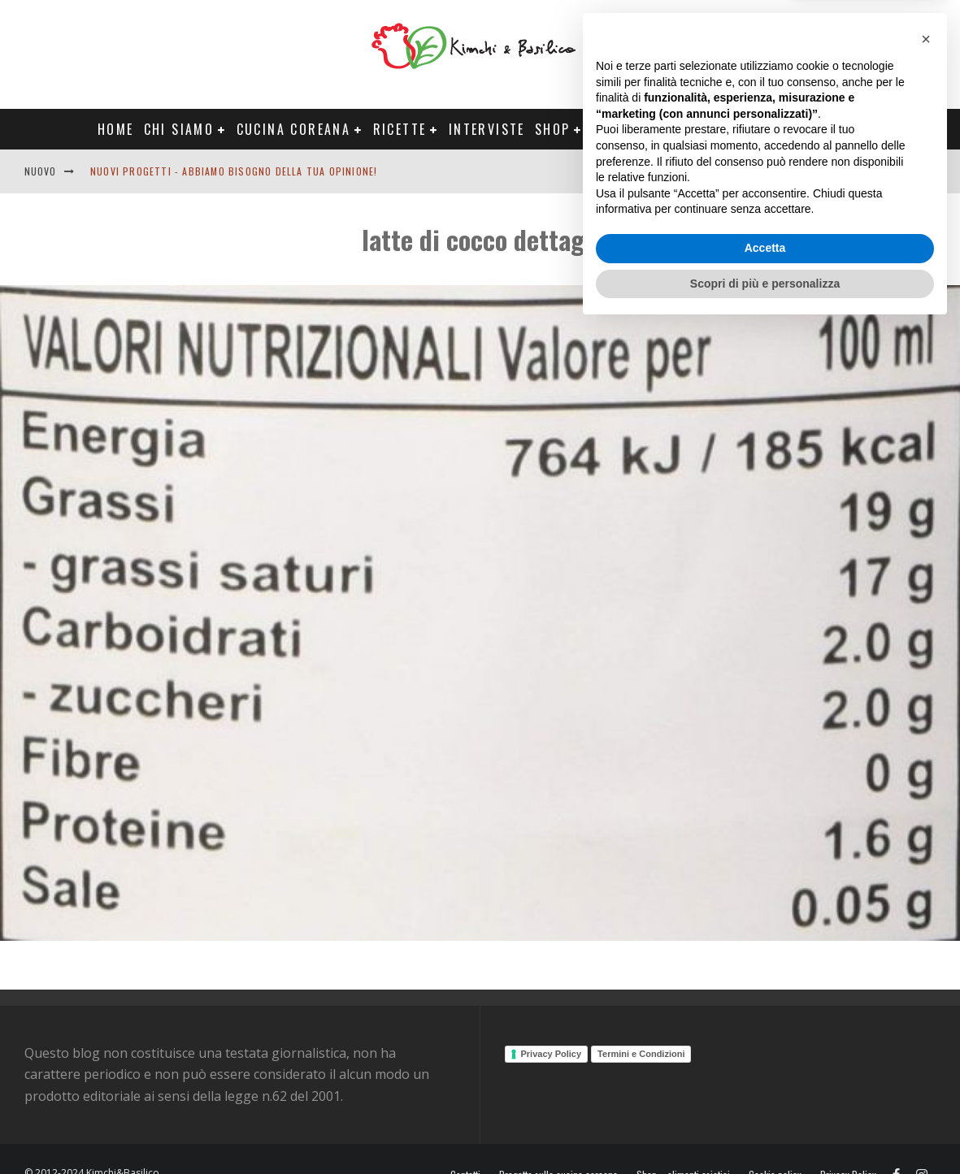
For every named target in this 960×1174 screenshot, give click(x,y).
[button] (926, 886)
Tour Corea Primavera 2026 (769, 129)
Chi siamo (179, 129)
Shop (553, 129)
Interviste (487, 129)
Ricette (400, 129)
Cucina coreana (294, 129)
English (819, 171)
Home (116, 129)
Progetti (625, 129)
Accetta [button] (765, 1094)
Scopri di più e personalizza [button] (765, 1129)
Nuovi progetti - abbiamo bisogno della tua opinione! (233, 171)
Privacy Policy (551, 1054)
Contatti (882, 171)
